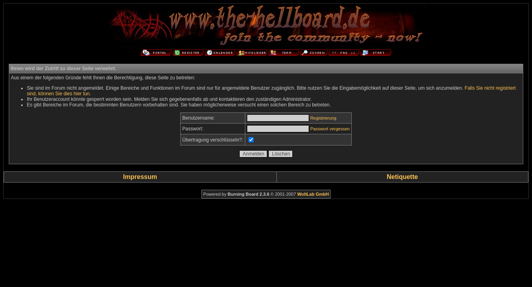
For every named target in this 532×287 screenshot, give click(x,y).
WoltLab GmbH (313, 194)
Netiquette (402, 176)
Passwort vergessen (330, 128)
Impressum (140, 176)
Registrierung (323, 118)
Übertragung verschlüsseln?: (212, 140)
